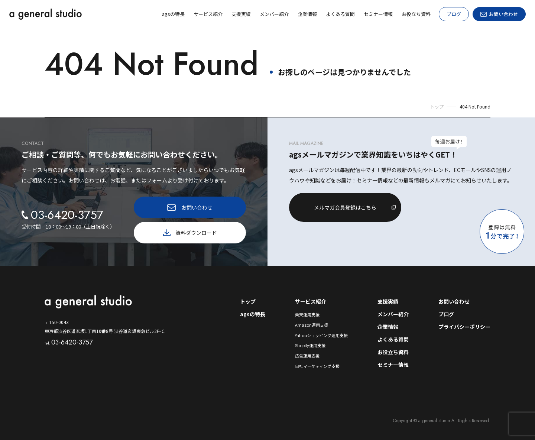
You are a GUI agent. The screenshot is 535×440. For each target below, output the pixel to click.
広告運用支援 (307, 356)
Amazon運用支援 (311, 325)
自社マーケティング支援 (317, 366)
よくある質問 (393, 339)
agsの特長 (252, 314)
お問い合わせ (454, 301)
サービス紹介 (310, 301)
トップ (248, 301)
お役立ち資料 (393, 352)
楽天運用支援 (307, 314)
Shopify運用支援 (310, 345)
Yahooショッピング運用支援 (321, 335)
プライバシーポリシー (464, 326)
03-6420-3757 (69, 342)
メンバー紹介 (393, 314)
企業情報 (387, 326)
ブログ (454, 13)
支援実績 (387, 301)
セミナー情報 (393, 364)
